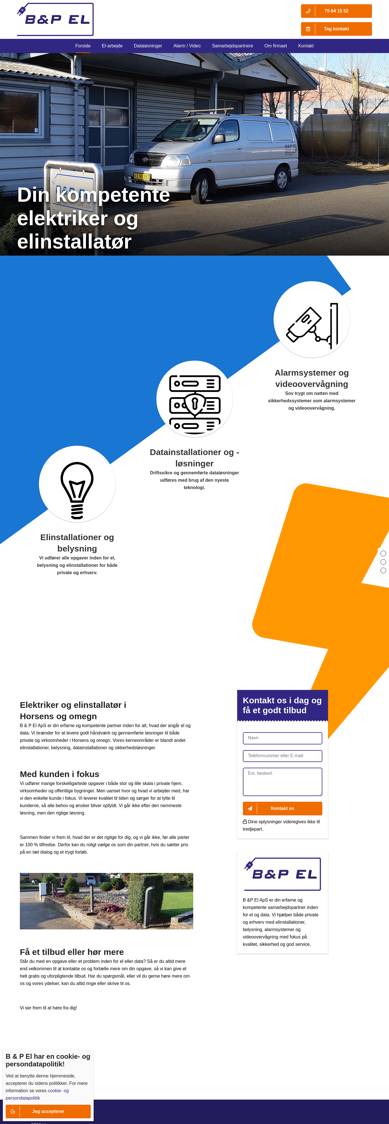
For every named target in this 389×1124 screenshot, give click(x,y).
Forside (82, 45)
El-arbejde (112, 45)
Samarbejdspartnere (232, 45)
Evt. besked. (260, 773)
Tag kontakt (325, 29)
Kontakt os (268, 808)
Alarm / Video (187, 45)
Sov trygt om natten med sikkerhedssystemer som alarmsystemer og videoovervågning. (312, 401)
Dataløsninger (148, 45)
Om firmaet (275, 45)
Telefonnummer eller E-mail (275, 755)
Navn (253, 737)
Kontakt (306, 45)
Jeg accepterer (35, 1111)
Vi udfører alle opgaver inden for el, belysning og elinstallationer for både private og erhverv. (77, 565)
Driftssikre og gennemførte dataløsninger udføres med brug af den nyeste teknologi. (194, 480)
